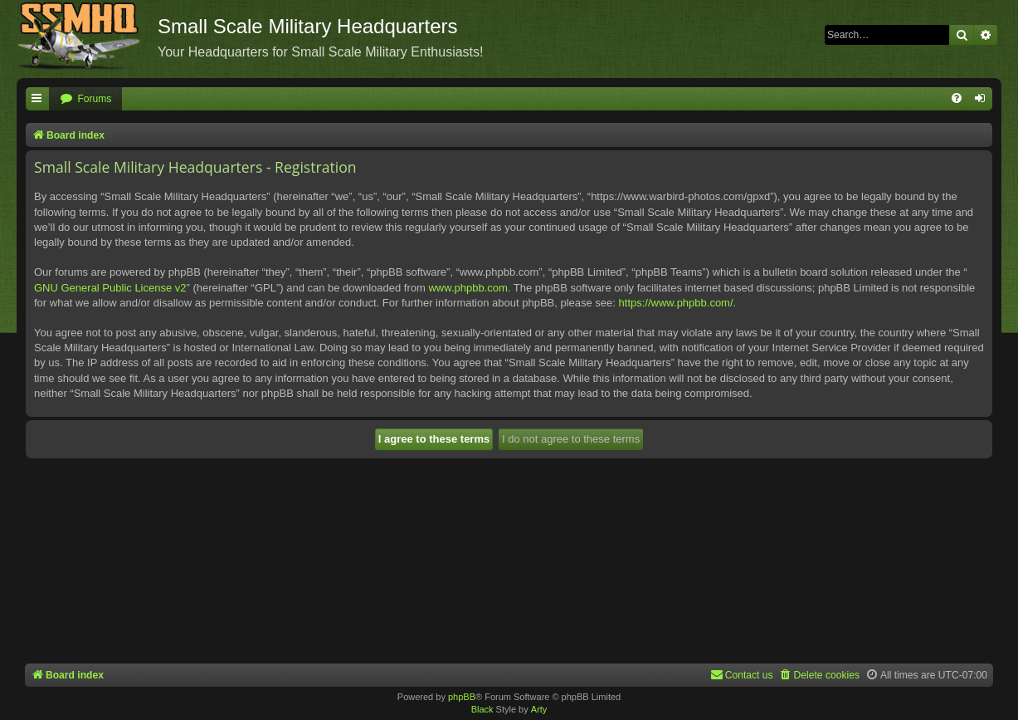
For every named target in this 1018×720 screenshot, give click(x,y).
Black (482, 709)
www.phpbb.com (467, 288)
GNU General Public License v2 (110, 288)
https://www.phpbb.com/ (676, 302)
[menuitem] (85, 99)
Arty (539, 709)
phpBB (461, 697)
